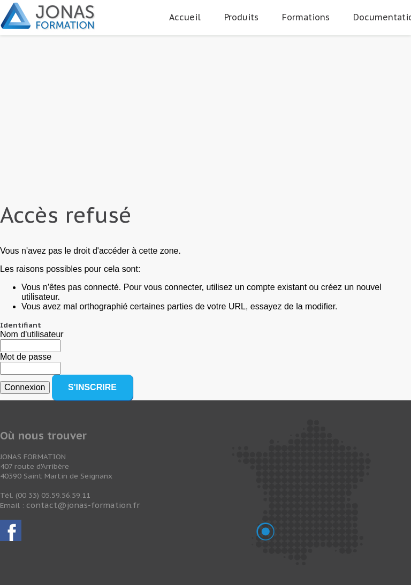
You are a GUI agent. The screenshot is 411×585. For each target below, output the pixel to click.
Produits (241, 17)
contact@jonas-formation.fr (83, 505)
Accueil (185, 17)
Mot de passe (25, 356)
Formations (306, 17)
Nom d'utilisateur (32, 334)
